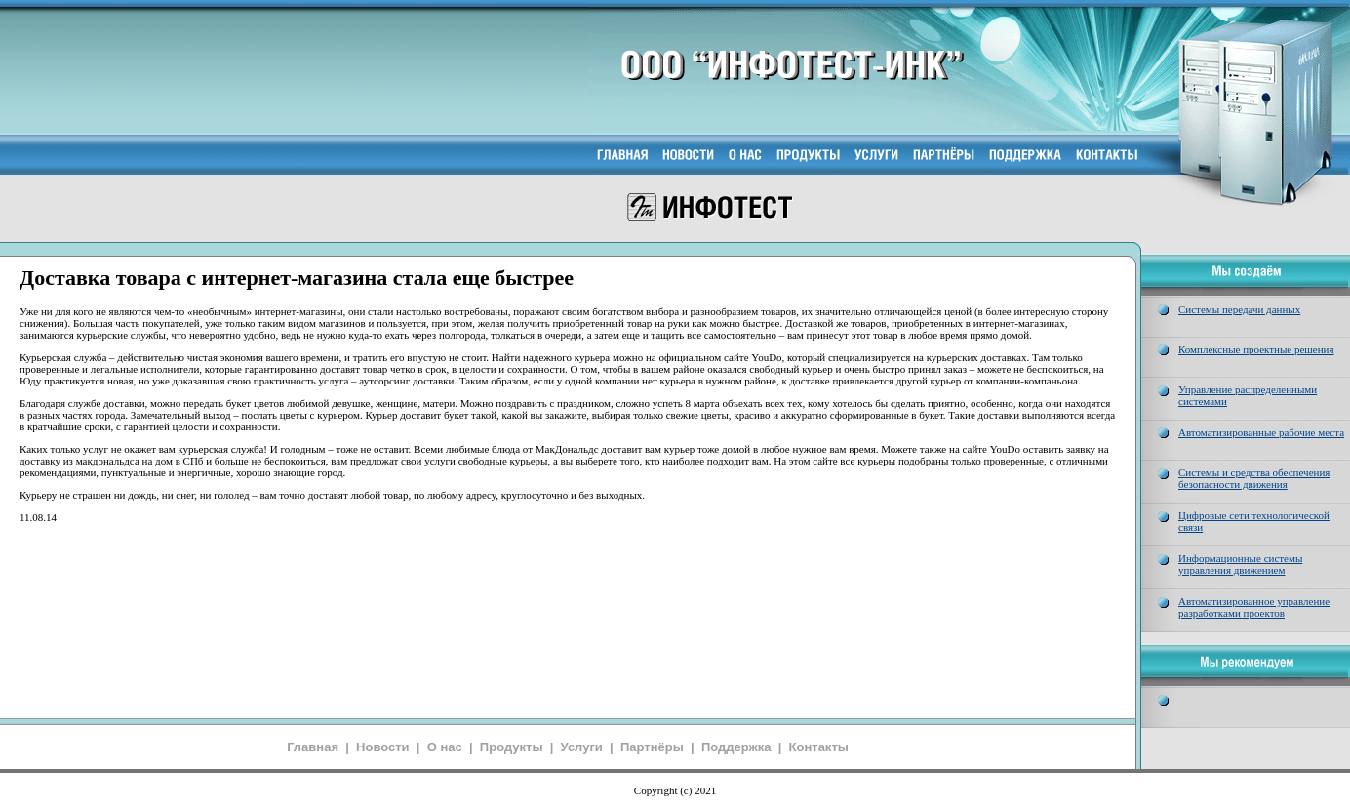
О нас (444, 747)
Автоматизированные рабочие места (1261, 432)
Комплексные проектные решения (1256, 349)
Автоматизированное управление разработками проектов (1254, 607)
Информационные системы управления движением (1240, 564)
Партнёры (652, 747)
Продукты (511, 747)
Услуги (582, 747)
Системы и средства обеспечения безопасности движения (1254, 478)
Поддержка (736, 747)
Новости (383, 747)
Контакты (819, 747)
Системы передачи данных (1239, 309)
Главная (312, 747)
